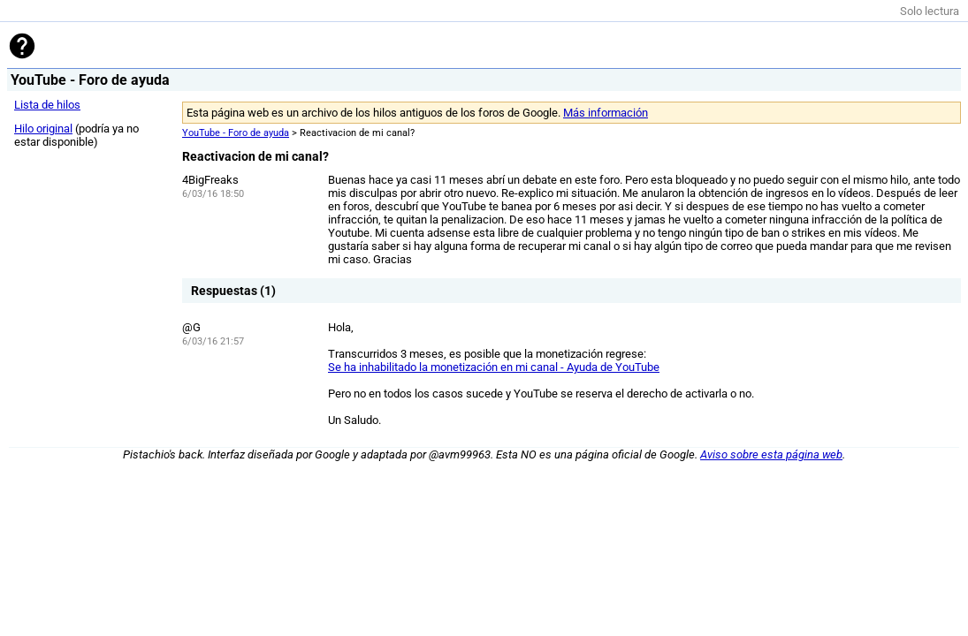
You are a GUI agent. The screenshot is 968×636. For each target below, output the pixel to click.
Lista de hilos (47, 104)
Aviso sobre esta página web (771, 454)
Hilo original (43, 128)
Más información (605, 112)
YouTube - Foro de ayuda (235, 133)
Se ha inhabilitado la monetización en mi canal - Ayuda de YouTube (493, 367)
